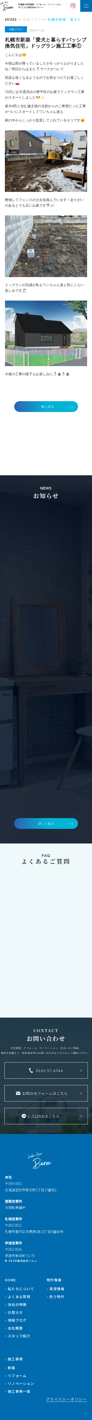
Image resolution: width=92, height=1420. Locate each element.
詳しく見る (46, 823)
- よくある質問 (17, 1296)
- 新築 (10, 1367)
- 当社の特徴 (16, 1304)
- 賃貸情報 (56, 1288)
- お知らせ (14, 1312)
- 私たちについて (19, 1288)
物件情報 (54, 1279)
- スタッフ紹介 (17, 1335)
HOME (10, 1279)
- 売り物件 (56, 1296)
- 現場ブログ (16, 1320)
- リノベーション (19, 1383)
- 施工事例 (14, 1358)
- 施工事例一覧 (17, 1391)
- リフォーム (16, 1375)
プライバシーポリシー (66, 1399)
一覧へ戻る (46, 406)
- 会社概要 (14, 1328)
